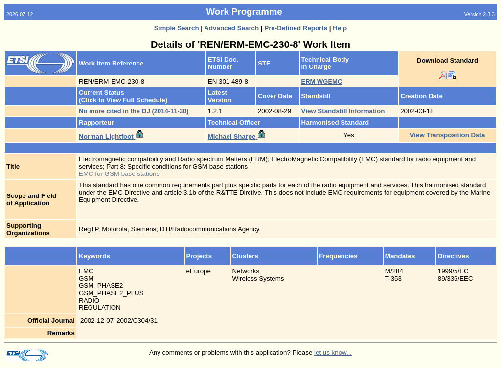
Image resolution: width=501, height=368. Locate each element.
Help (340, 28)
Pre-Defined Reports (295, 28)
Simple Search (176, 28)
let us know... (333, 352)
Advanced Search (231, 28)
